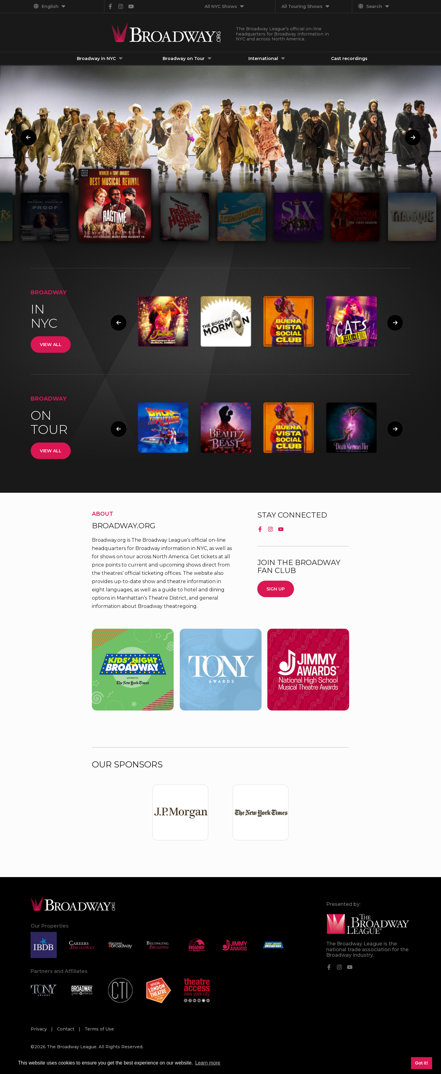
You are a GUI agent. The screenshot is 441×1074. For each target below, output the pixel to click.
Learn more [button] (207, 1062)
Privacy (39, 1029)
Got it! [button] (421, 1063)
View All (51, 344)
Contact (66, 1029)
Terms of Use (99, 1029)
